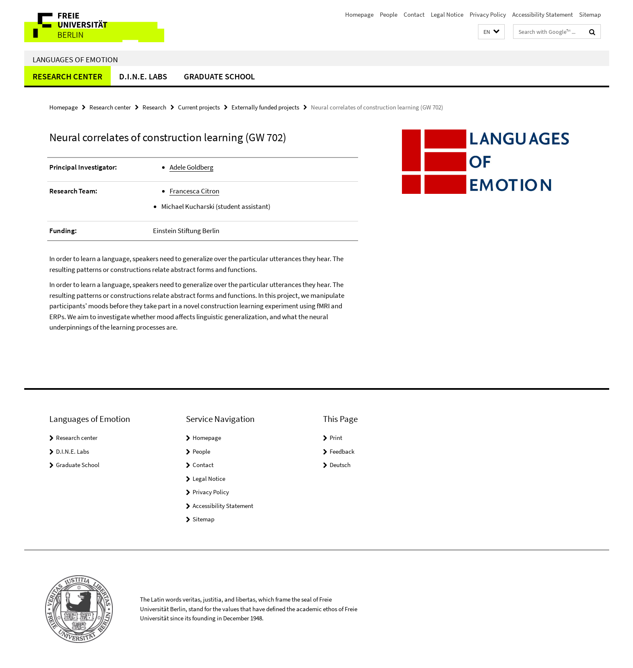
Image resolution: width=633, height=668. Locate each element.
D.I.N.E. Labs (143, 76)
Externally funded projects (265, 107)
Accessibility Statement (542, 14)
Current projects (199, 107)
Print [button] (336, 438)
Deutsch (340, 465)
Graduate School (219, 76)
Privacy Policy (488, 14)
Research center (67, 76)
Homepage (359, 14)
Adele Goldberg (192, 167)
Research (154, 107)
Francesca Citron (194, 191)
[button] (491, 32)
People (388, 14)
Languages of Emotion (75, 59)
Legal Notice (447, 14)
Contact (414, 14)
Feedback (342, 451)
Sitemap (590, 14)
